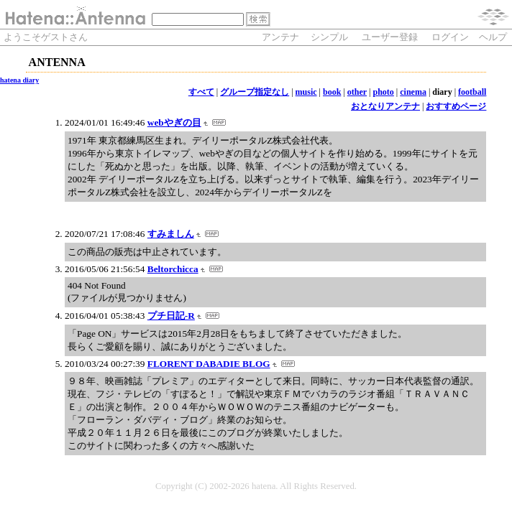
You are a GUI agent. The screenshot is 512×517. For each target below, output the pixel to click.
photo (383, 92)
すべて (201, 92)
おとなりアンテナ (385, 106)
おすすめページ (456, 106)
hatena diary (19, 80)
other (357, 92)
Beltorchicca (172, 269)
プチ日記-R (171, 315)
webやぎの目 (174, 122)
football (472, 92)
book (332, 92)
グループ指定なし (254, 92)
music (306, 92)
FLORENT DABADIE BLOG (208, 363)
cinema (413, 92)
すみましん (170, 233)
